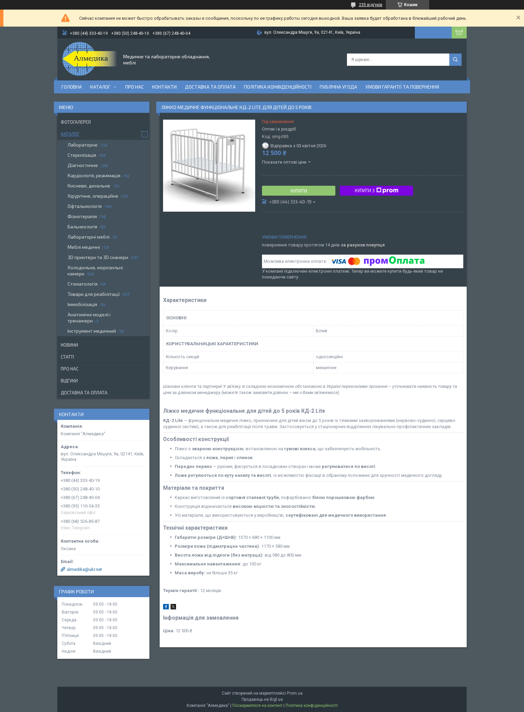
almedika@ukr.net (84, 569)
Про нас (134, 87)
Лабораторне (83, 145)
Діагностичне (83, 165)
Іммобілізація (82, 304)
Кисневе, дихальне (89, 185)
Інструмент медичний (92, 331)
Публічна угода (338, 87)
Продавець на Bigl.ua (262, 699)
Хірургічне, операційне (93, 196)
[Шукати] (455, 60)
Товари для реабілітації (94, 294)
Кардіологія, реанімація (94, 175)
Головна (71, 87)
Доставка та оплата (210, 87)
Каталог (100, 87)
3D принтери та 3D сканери (98, 257)
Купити (299, 191)
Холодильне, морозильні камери (95, 270)
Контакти (164, 87)
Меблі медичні (84, 247)
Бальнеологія (82, 226)
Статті (67, 357)
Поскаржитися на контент (257, 705)
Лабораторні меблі (89, 237)
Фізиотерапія (82, 216)
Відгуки (69, 380)
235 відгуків (370, 4)
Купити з (376, 190)
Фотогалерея (76, 122)
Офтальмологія (85, 206)
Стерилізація (82, 155)
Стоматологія (83, 284)
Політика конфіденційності (277, 87)
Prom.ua (295, 693)
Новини (69, 345)
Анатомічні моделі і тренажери (89, 317)
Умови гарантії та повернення (402, 87)
